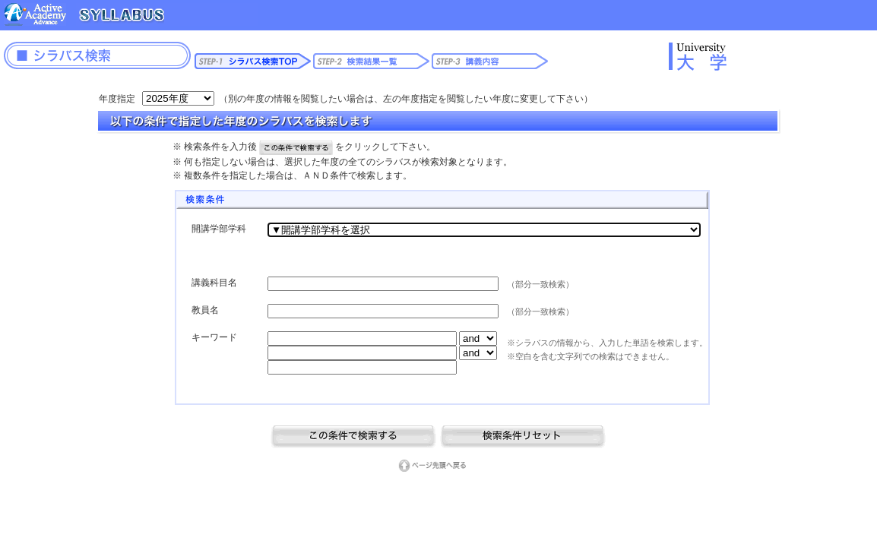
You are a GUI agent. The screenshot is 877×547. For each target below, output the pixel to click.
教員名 (205, 310)
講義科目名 (214, 282)
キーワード (214, 337)
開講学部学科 (219, 228)
